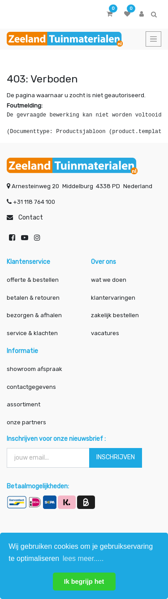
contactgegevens (31, 387)
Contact (30, 217)
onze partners (26, 422)
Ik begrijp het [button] (84, 581)
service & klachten (32, 333)
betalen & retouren (33, 297)
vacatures (105, 333)
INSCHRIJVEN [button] (115, 457)
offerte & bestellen (33, 279)
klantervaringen (113, 297)
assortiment (23, 404)
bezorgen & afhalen (34, 315)
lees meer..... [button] (83, 558)
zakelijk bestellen (115, 315)
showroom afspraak (34, 369)
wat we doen (108, 279)
